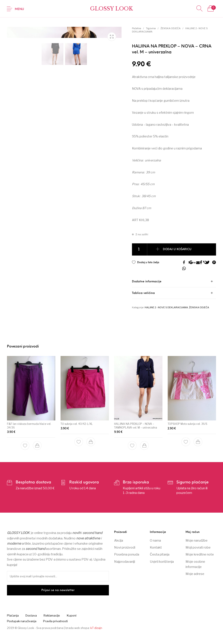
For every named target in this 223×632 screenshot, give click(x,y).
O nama (155, 540)
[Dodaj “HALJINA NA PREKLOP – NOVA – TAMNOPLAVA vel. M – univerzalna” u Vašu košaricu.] (144, 443)
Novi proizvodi (124, 547)
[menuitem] (12, 615)
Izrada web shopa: (77, 628)
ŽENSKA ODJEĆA (170, 28)
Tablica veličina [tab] (143, 293)
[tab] (174, 281)
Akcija (118, 540)
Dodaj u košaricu (177, 249)
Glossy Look (111, 8)
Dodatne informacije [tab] (146, 281)
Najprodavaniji (124, 562)
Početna (136, 28)
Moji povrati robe (198, 547)
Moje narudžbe (197, 540)
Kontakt (156, 547)
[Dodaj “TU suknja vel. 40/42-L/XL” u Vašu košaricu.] (90, 441)
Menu (19, 9)
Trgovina (151, 28)
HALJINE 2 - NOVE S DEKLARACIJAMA (166, 307)
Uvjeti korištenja (162, 562)
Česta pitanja (159, 554)
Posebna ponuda (126, 554)
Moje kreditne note (200, 554)
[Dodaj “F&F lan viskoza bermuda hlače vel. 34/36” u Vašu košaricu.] (37, 445)
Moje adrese (195, 574)
